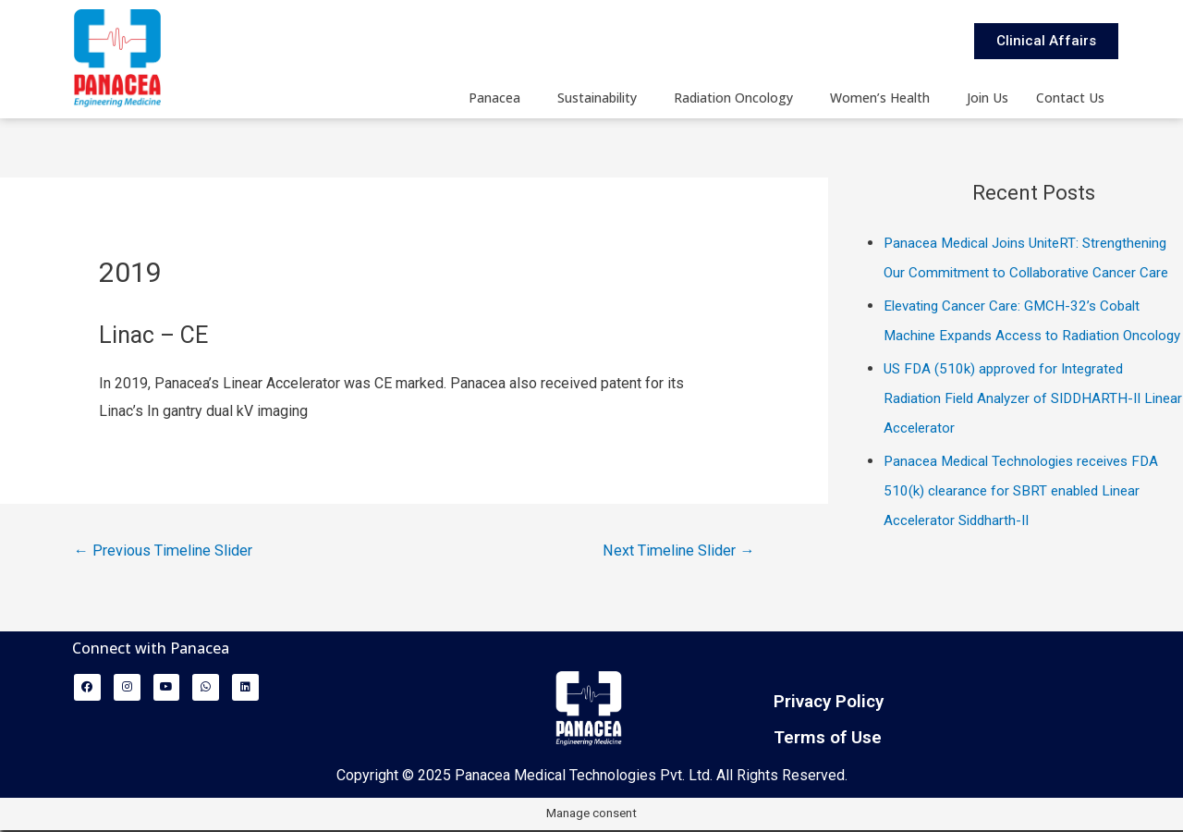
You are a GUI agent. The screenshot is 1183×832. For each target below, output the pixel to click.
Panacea (494, 97)
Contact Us (1070, 97)
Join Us (987, 97)
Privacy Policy (829, 703)
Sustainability (597, 97)
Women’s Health (880, 97)
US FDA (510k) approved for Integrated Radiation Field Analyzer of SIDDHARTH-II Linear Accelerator (1020, 457)
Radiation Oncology (733, 97)
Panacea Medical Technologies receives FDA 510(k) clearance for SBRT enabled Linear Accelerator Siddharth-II (1030, 549)
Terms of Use (828, 739)
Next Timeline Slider (674, 552)
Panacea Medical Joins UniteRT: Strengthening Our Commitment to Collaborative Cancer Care (993, 272)
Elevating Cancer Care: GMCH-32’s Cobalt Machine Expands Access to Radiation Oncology (1017, 364)
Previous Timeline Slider (168, 552)
